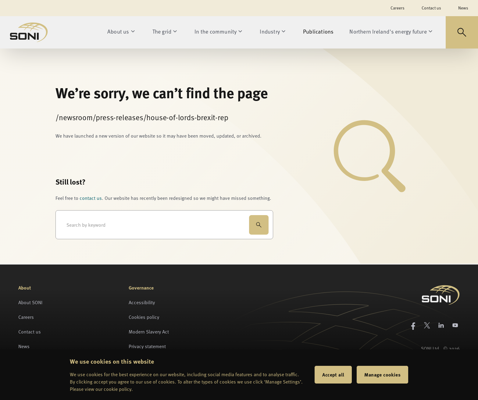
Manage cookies (382, 374)
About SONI (30, 302)
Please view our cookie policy (100, 389)
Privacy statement (147, 346)
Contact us (431, 8)
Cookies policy (144, 317)
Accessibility (142, 302)
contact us (91, 198)
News (463, 8)
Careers (398, 8)
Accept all (333, 374)
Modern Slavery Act (149, 331)
